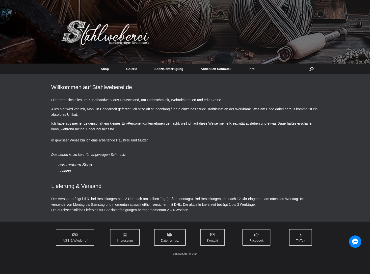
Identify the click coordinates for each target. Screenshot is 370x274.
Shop (105, 69)
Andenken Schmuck (216, 69)
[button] (311, 69)
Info (252, 69)
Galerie (131, 69)
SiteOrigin (195, 264)
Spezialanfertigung (169, 69)
